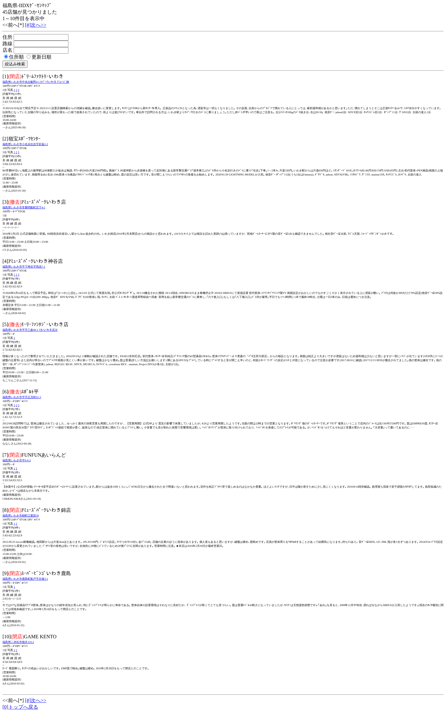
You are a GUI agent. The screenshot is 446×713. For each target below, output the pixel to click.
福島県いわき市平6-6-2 (16, 460)
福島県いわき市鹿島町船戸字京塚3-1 (25, 578)
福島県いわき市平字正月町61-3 (21, 397)
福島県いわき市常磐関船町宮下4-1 (23, 207)
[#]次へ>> (35, 25)
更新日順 (39, 57)
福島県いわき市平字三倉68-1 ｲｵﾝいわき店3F (30, 329)
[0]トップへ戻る (20, 707)
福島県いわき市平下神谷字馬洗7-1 (23, 266)
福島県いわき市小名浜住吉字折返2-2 (25, 144)
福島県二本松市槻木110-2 (18, 642)
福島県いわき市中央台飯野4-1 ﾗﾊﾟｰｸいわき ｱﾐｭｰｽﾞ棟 (35, 81)
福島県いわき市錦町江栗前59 (20, 515)
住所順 (14, 57)
